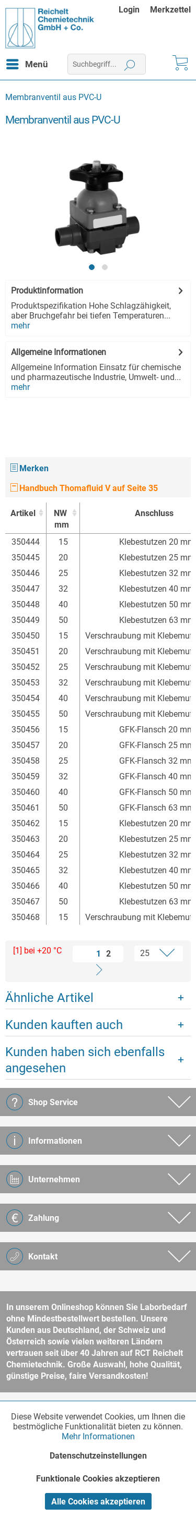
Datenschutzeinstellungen (98, 1456)
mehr (20, 325)
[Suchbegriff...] (106, 64)
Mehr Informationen (98, 1436)
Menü (27, 62)
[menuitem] (134, 9)
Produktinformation (47, 291)
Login (129, 10)
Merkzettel (170, 10)
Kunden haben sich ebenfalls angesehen (85, 1060)
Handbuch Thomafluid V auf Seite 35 (84, 488)
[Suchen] (130, 64)
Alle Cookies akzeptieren (98, 1502)
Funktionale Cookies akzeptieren (98, 1479)
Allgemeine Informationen (58, 352)
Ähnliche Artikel (49, 997)
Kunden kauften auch (64, 1025)
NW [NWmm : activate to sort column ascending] (60, 519)
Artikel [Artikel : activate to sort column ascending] (23, 513)
